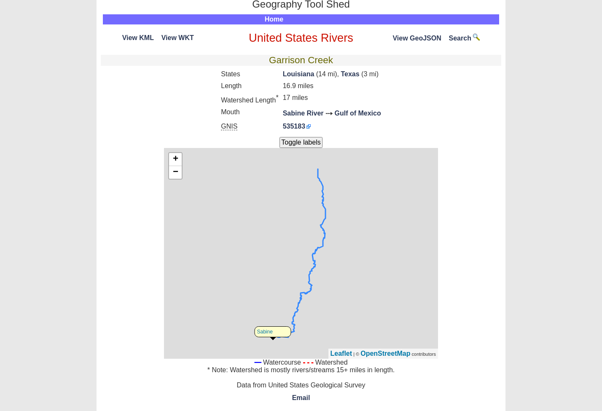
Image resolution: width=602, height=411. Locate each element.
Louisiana (298, 74)
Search (464, 38)
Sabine (265, 332)
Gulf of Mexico (358, 113)
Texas (350, 74)
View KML (138, 37)
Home (274, 19)
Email (301, 397)
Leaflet (341, 353)
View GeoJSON (416, 38)
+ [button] (175, 159)
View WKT (177, 37)
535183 (294, 126)
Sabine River (303, 113)
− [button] (175, 172)
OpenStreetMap (385, 353)
